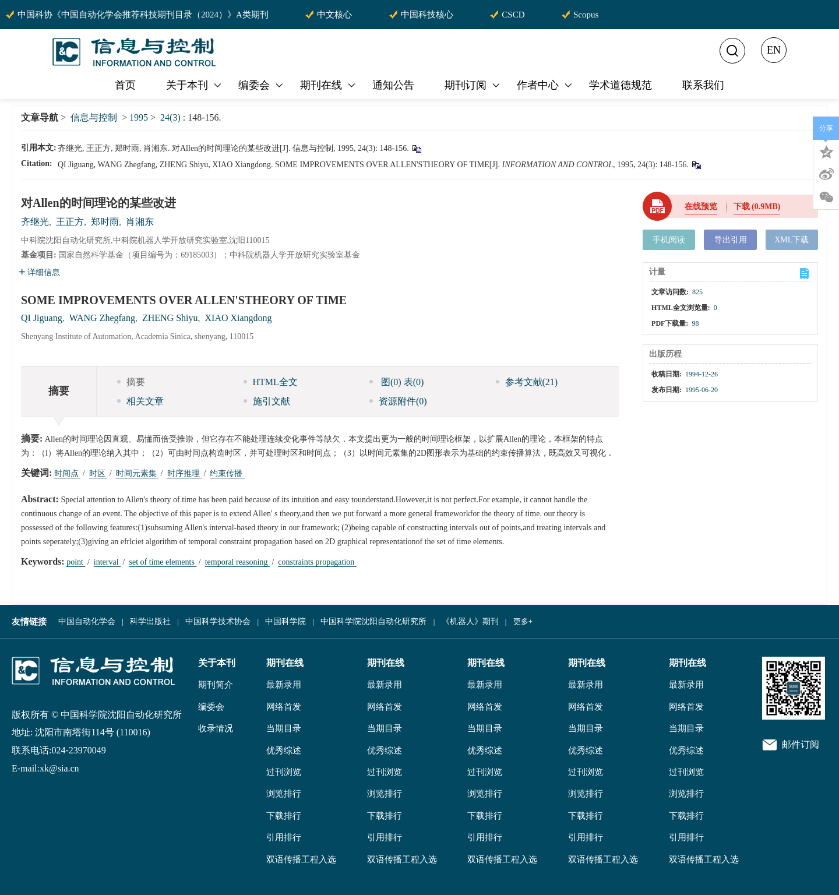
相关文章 (140, 401)
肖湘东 (140, 222)
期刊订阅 (473, 85)
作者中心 (545, 85)
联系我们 (703, 85)
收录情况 (215, 728)
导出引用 (730, 239)
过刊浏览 (283, 772)
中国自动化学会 (86, 621)
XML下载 (791, 239)
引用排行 (283, 837)
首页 (125, 85)
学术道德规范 (620, 85)
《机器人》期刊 (470, 621)
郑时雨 (105, 222)
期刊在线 (328, 85)
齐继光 (35, 222)
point (75, 562)
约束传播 (227, 473)
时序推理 (184, 473)
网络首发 (283, 706)
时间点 (67, 473)
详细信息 (39, 272)
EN (774, 50)
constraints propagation (317, 562)
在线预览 (701, 206)
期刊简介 (215, 684)
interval (107, 562)
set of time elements (162, 562)
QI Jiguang (41, 318)
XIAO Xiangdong (238, 318)
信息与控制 (93, 117)
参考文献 (527, 382)
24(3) (171, 117)
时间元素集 (137, 473)
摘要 (131, 382)
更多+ (523, 621)
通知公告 (393, 85)
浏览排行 (283, 793)
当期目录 (283, 728)
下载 (757, 206)
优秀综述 (283, 750)
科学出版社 (150, 621)
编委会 (261, 85)
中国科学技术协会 (218, 621)
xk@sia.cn (59, 768)
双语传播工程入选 (301, 859)
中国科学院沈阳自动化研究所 (373, 621)
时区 (98, 473)
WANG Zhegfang (102, 318)
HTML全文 (271, 382)
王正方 (70, 222)
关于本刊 (194, 85)
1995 (138, 117)
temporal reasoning (237, 562)
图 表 (396, 382)
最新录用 (283, 684)
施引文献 (267, 401)
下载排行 (283, 815)
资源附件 (398, 401)
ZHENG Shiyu (170, 318)
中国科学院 (285, 621)
